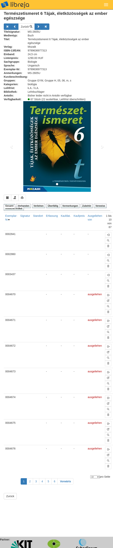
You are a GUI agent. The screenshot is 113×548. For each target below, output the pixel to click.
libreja (15, 4)
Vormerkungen (70, 206)
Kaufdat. (66, 215)
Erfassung (52, 215)
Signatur (25, 215)
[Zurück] (7, 26)
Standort (38, 215)
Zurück (26, 26)
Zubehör (86, 206)
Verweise (100, 206)
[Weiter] (38, 26)
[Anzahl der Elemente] (95, 476)
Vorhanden (23, 206)
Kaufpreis (79, 215)
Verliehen (39, 206)
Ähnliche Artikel (13, 208)
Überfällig (53, 206)
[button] (12, 146)
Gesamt (9, 206)
